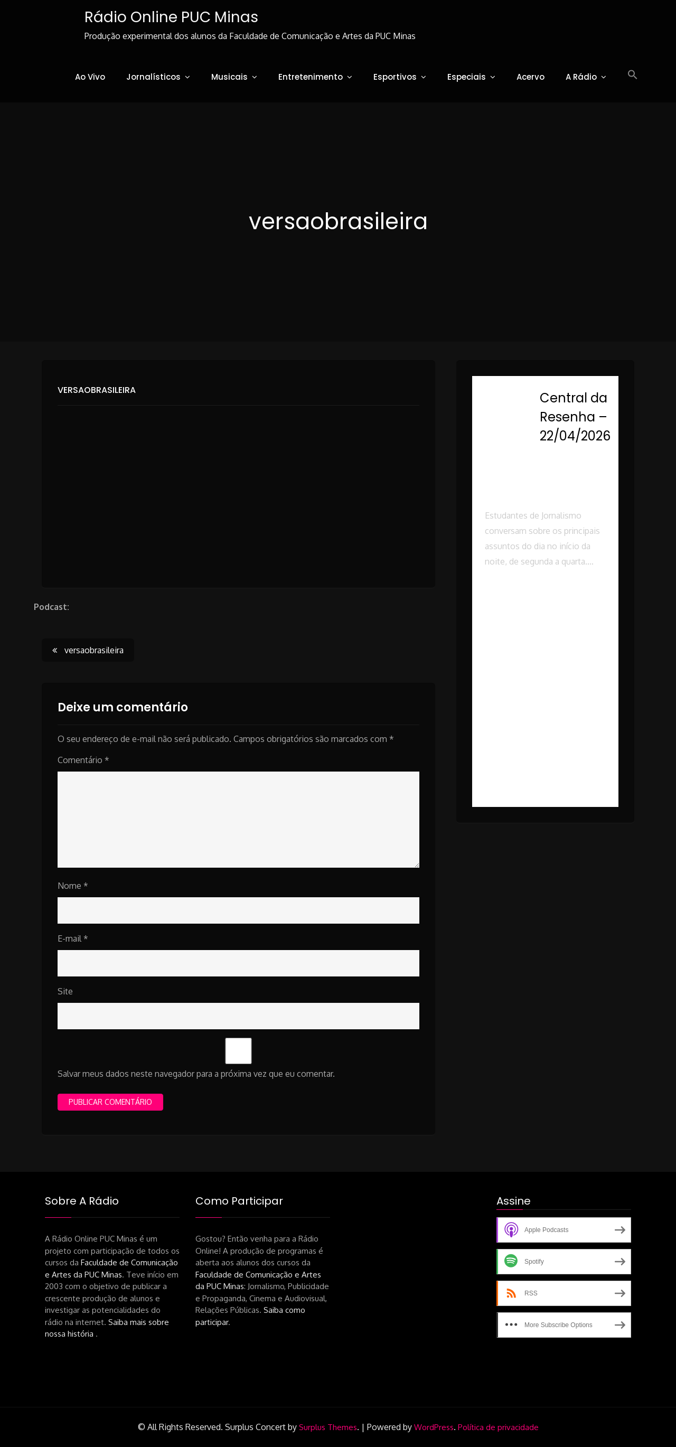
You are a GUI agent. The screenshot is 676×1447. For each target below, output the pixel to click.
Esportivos (395, 76)
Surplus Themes (328, 1427)
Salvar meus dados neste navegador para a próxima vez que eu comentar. (196, 1073)
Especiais (466, 76)
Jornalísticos (153, 76)
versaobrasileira (97, 390)
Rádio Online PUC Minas (171, 17)
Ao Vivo (90, 76)
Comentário (83, 760)
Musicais (229, 76)
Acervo (530, 76)
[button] (632, 75)
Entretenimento (310, 76)
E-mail (73, 938)
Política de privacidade (498, 1427)
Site (65, 991)
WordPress (434, 1427)
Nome (73, 885)
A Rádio (581, 76)
